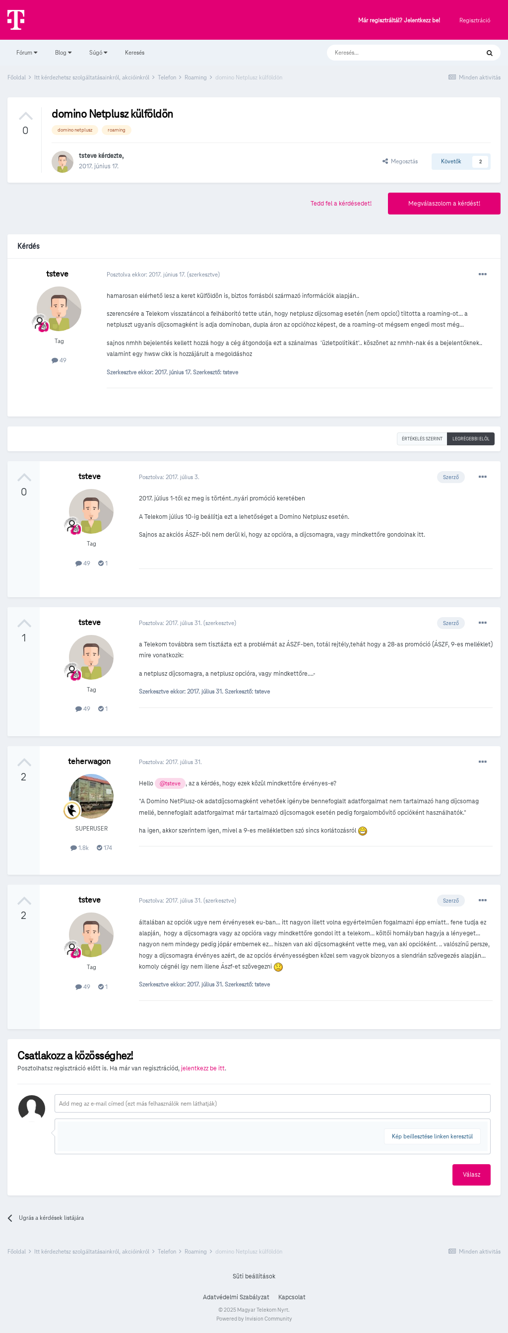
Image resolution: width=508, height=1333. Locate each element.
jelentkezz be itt (203, 1068)
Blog (63, 52)
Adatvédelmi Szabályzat (236, 1297)
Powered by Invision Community (254, 1318)
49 (59, 360)
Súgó (98, 52)
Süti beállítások (254, 1276)
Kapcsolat (292, 1297)
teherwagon (89, 761)
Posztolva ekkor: (147, 274)
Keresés (134, 52)
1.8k (79, 847)
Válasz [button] (471, 1175)
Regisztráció (474, 20)
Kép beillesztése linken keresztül (432, 1136)
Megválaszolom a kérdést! (444, 204)
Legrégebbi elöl (471, 439)
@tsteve (170, 783)
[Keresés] (393, 53)
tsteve (88, 156)
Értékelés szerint (422, 439)
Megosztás (400, 161)
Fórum (26, 52)
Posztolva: (169, 477)
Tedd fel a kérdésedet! (341, 204)
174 (104, 847)
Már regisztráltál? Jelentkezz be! (399, 20)
